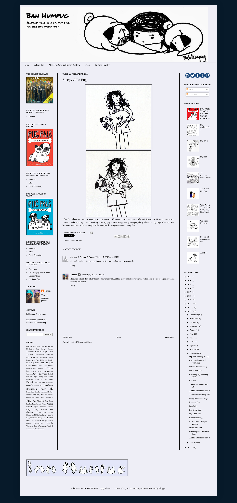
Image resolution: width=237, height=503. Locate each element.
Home (26, 65)
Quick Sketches (40, 407)
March (192, 349)
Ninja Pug (36, 394)
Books (50, 365)
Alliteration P (31, 352)
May (192, 342)
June (192, 338)
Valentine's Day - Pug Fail (199, 394)
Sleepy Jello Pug (195, 418)
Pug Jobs (49, 401)
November (194, 318)
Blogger (162, 488)
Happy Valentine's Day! (198, 398)
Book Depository (35, 186)
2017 (189, 292)
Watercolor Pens (31, 426)
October (193, 322)
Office (28, 397)
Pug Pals (29, 404)
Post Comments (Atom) (82, 342)
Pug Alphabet (38, 401)
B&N (31, 183)
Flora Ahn (33, 269)
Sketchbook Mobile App (34, 415)
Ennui (50, 376)
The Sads (33, 418)
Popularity (193, 406)
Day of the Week (39, 374)
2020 (189, 280)
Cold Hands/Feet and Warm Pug (197, 361)
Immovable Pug (195, 428)
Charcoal (40, 368)
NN (42, 394)
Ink (77, 240)
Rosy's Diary (32, 409)
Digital (50, 374)
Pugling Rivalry (102, 65)
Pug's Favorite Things (39, 404)
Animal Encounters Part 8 (199, 438)
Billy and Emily (46, 360)
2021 (189, 277)
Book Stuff (43, 365)
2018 (189, 288)
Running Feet (194, 402)
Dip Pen (29, 376)
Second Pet (41, 412)
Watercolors (42, 426)
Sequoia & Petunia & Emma (82, 257)
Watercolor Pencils (43, 423)
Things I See (41, 418)
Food (37, 379)
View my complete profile (45, 298)
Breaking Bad (31, 368)
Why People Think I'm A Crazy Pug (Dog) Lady (205, 208)
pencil (42, 397)
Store (44, 415)
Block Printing (31, 365)
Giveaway (49, 382)
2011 (189, 447)
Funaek (74, 232)
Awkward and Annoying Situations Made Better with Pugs (39, 357)
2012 (189, 311)
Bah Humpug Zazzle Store (39, 272)
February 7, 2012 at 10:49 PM (107, 257)
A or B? (203, 253)
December (194, 315)
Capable (192, 380)
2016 (189, 296)
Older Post (169, 337)
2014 (189, 304)
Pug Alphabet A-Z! (205, 127)
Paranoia (35, 397)
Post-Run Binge (195, 370)
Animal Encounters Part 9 (199, 391)
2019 (189, 284)
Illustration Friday (36, 389)
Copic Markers (47, 371)
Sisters (50, 412)
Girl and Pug (40, 382)
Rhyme (50, 407)
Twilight (44, 420)
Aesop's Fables (47, 349)
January (193, 442)
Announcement (39, 354)
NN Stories (48, 394)
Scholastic (44, 409)
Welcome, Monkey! (204, 222)
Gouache (29, 385)
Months (29, 394)
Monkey (50, 392)
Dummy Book (42, 376)
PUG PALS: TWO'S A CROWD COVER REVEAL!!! (205, 114)
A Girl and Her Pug (204, 190)
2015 (189, 300)
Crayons (29, 374)
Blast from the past (44, 363)
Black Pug (30, 363)
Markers (44, 392)
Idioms (50, 385)
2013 (189, 307)
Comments (191, 94)
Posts (189, 89)
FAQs (87, 65)
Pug (80, 240)
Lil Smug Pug (34, 279)
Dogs (35, 376)
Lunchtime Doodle (33, 392)
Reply (72, 265)
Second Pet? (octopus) (198, 366)
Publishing (49, 397)
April (192, 345)
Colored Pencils (36, 371)
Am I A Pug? (42, 352)
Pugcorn (203, 157)
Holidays (43, 385)
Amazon (32, 179)
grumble (36, 385)
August (193, 330)
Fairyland (29, 379)
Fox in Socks (46, 379)
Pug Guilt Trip (195, 414)
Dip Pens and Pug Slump (199, 356)
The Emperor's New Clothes (205, 175)
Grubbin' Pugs (34, 276)
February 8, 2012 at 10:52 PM (93, 275)
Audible (32, 116)
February (193, 353)
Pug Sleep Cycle (195, 410)
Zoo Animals (39, 429)
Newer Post (68, 337)
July (192, 334)
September (194, 326)
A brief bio (39, 65)
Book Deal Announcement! (205, 239)
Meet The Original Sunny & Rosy (64, 65)
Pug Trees (204, 141)
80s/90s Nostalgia (33, 346)
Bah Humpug (47, 15)
